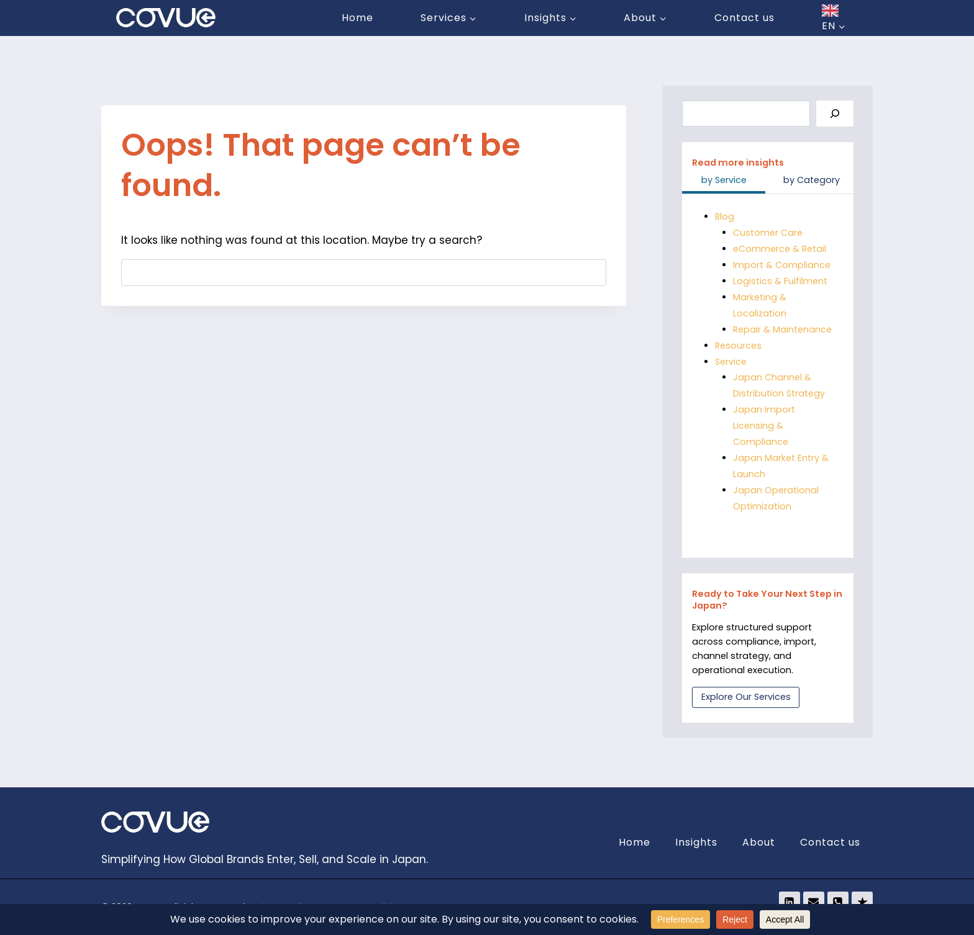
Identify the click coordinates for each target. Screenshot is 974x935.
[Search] (834, 114)
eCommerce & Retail (779, 249)
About (758, 842)
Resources (738, 345)
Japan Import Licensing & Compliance (764, 425)
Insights (696, 842)
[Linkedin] (789, 902)
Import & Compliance (782, 265)
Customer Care (768, 232)
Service (731, 362)
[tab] (723, 181)
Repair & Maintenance (782, 329)
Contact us (744, 18)
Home (357, 18)
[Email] (813, 902)
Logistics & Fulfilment (780, 281)
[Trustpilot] (862, 902)
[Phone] (838, 902)
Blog (725, 216)
